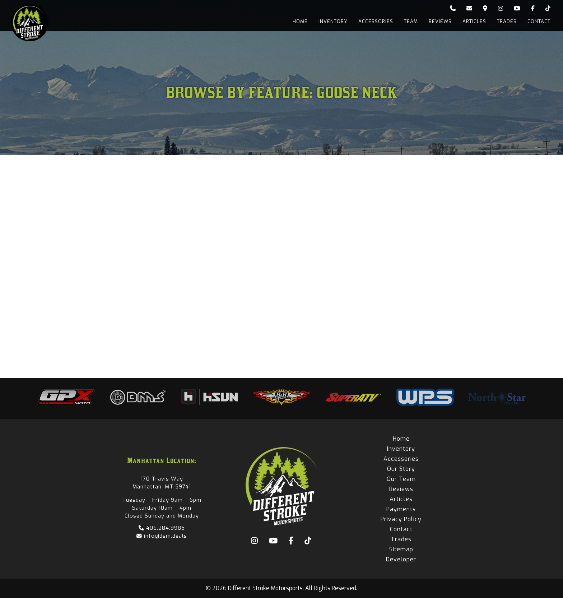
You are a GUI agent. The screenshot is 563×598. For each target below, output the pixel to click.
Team (411, 21)
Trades (507, 21)
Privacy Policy (401, 519)
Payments (401, 509)
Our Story (401, 469)
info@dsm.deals (161, 535)
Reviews (440, 21)
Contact (538, 21)
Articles (474, 21)
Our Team (401, 479)
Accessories (375, 21)
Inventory (333, 21)
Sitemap (401, 549)
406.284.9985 (162, 528)
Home (300, 21)
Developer (401, 559)
